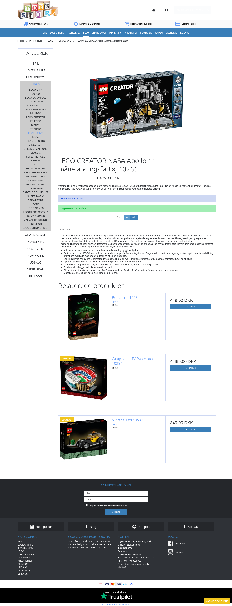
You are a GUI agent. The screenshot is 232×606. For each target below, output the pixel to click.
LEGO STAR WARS (35, 109)
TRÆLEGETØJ (36, 77)
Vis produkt (191, 307)
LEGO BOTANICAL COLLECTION (35, 99)
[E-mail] (116, 499)
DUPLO (35, 93)
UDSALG (36, 262)
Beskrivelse (65, 229)
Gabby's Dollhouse (36, 192)
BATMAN (36, 160)
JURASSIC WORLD (35, 184)
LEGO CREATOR (35, 117)
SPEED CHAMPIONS (35, 148)
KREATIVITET (35, 248)
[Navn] (116, 493)
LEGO (36, 84)
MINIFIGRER (36, 188)
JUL (36, 164)
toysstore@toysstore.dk (137, 564)
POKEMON (35, 223)
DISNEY (35, 125)
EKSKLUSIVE (35, 133)
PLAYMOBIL (36, 255)
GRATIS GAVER (35, 234)
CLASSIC (35, 152)
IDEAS (35, 136)
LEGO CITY (35, 89)
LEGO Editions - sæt (35, 227)
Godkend (116, 512)
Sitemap (122, 567)
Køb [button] (129, 217)
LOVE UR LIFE (35, 70)
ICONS (35, 204)
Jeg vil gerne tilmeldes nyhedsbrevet (119, 505)
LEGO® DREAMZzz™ (35, 212)
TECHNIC (35, 129)
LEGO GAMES (36, 208)
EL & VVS (35, 276)
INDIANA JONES (35, 216)
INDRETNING (36, 241)
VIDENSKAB (35, 269)
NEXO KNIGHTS (36, 141)
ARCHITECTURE (35, 176)
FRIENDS (35, 121)
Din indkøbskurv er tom (194, 9)
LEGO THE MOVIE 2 (35, 172)
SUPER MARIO (35, 196)
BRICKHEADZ (36, 200)
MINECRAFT (36, 144)
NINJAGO (35, 113)
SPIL (36, 63)
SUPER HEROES (35, 156)
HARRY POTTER (35, 168)
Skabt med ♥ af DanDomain (116, 604)
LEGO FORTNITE (35, 105)
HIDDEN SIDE (36, 180)
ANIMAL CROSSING (35, 220)
